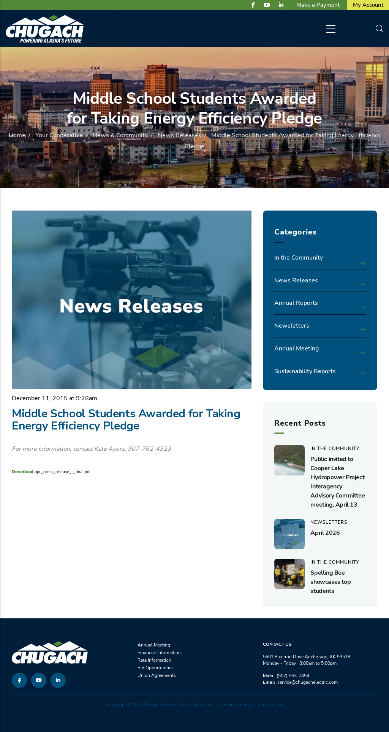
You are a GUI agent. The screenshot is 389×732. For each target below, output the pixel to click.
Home (17, 135)
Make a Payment (318, 5)
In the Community (298, 258)
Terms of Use (270, 705)
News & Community (120, 135)
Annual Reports (296, 303)
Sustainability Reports (305, 371)
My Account (368, 5)
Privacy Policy (235, 705)
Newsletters (291, 326)
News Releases (179, 135)
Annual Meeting (296, 348)
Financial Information (159, 653)
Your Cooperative (59, 135)
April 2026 (325, 533)
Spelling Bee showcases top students (330, 582)
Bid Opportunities (156, 668)
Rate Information (154, 660)
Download (22, 472)
